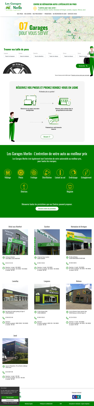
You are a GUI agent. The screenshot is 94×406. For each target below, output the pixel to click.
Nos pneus (20, 14)
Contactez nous (72, 14)
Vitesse (64, 53)
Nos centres (27, 14)
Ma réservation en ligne (59, 14)
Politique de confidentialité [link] (10, 403)
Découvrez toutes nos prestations (47, 208)
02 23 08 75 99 (9, 371)
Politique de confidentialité (46, 404)
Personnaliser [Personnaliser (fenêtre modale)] (10, 400)
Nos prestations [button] (37, 14)
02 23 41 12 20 (9, 263)
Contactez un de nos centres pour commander (80, 75)
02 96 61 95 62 (41, 317)
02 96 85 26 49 (9, 317)
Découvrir (47, 137)
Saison (79, 53)
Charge (49, 53)
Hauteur (20, 53)
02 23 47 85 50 (72, 317)
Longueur (6, 53)
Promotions (48, 14)
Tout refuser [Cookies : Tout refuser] (4, 388)
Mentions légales (29, 404)
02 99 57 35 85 (41, 263)
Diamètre (35, 53)
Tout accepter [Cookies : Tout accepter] (10, 397)
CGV (61, 404)
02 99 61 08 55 (72, 263)
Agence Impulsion (85, 404)
